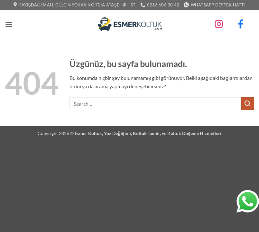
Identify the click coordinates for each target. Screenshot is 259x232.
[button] (9, 24)
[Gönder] (247, 103)
